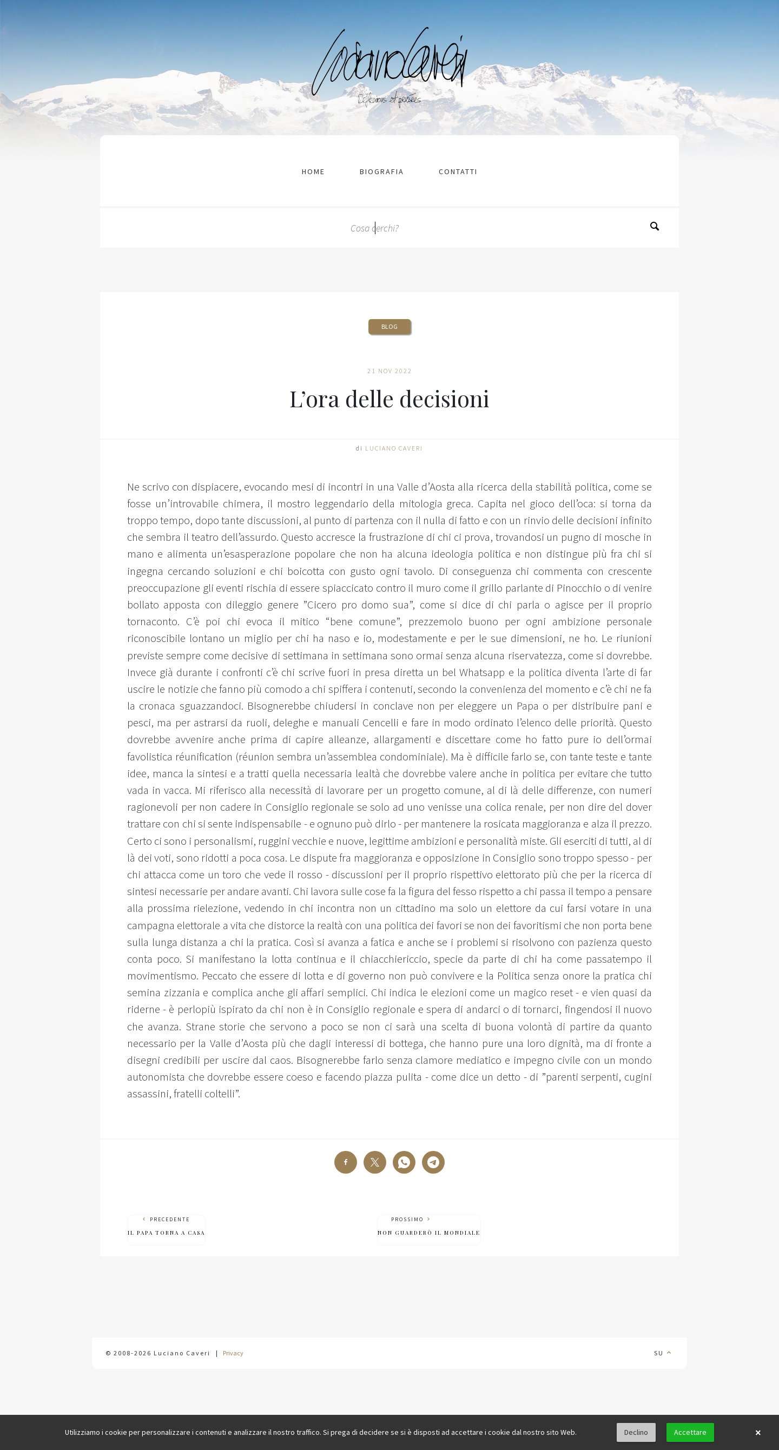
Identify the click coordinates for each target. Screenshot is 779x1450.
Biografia (382, 171)
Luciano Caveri (394, 448)
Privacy (233, 1353)
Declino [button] (636, 1432)
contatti (458, 171)
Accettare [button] (690, 1432)
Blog (389, 326)
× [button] (758, 1432)
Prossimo (429, 1226)
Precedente (166, 1226)
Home (313, 171)
